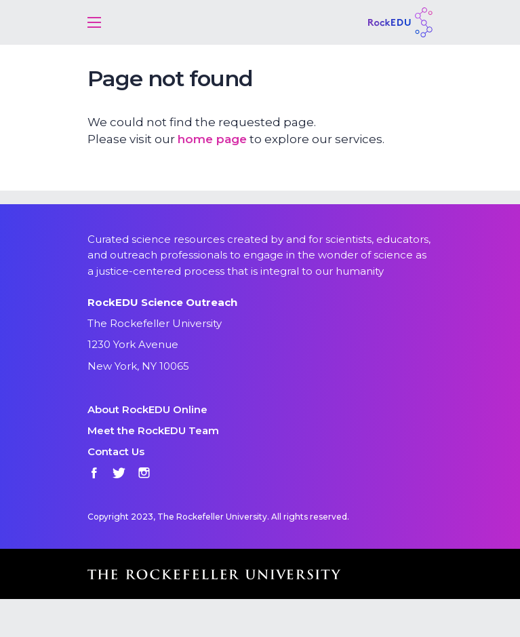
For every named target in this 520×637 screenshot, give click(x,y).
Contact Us (115, 451)
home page (212, 139)
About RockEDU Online (147, 409)
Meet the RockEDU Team (153, 430)
